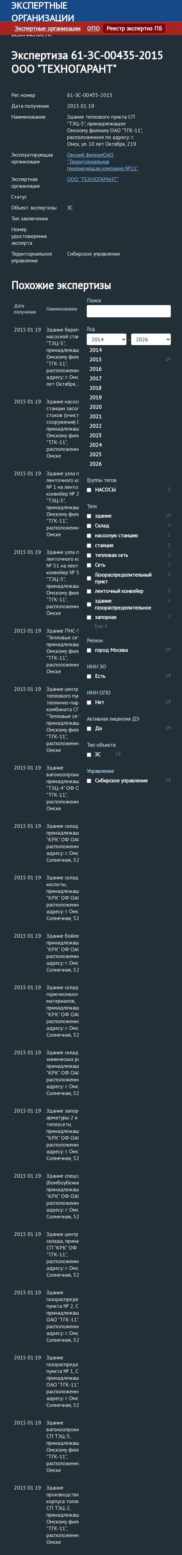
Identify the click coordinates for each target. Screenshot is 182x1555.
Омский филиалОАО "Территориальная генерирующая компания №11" (102, 161)
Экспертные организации (47, 28)
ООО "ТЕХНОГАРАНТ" (92, 179)
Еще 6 (101, 626)
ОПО (93, 28)
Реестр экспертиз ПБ (134, 28)
